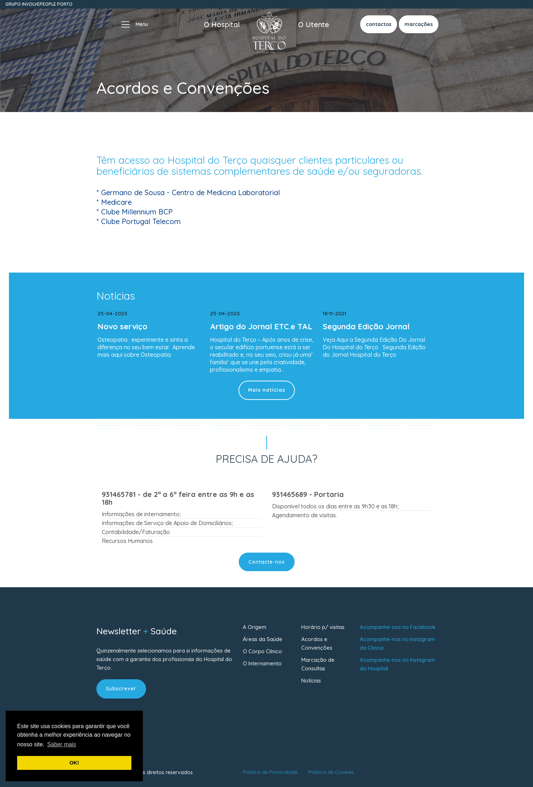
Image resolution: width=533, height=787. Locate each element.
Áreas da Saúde (262, 639)
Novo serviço (122, 326)
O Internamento (262, 663)
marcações (418, 24)
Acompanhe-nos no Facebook (398, 627)
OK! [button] (74, 763)
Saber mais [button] (61, 744)
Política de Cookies (331, 772)
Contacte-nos (266, 562)
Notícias (311, 680)
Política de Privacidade (270, 772)
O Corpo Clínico (262, 651)
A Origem (254, 627)
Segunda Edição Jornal (366, 326)
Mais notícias (266, 390)
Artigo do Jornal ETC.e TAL (261, 326)
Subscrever (121, 688)
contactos (378, 24)
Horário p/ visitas (323, 627)
